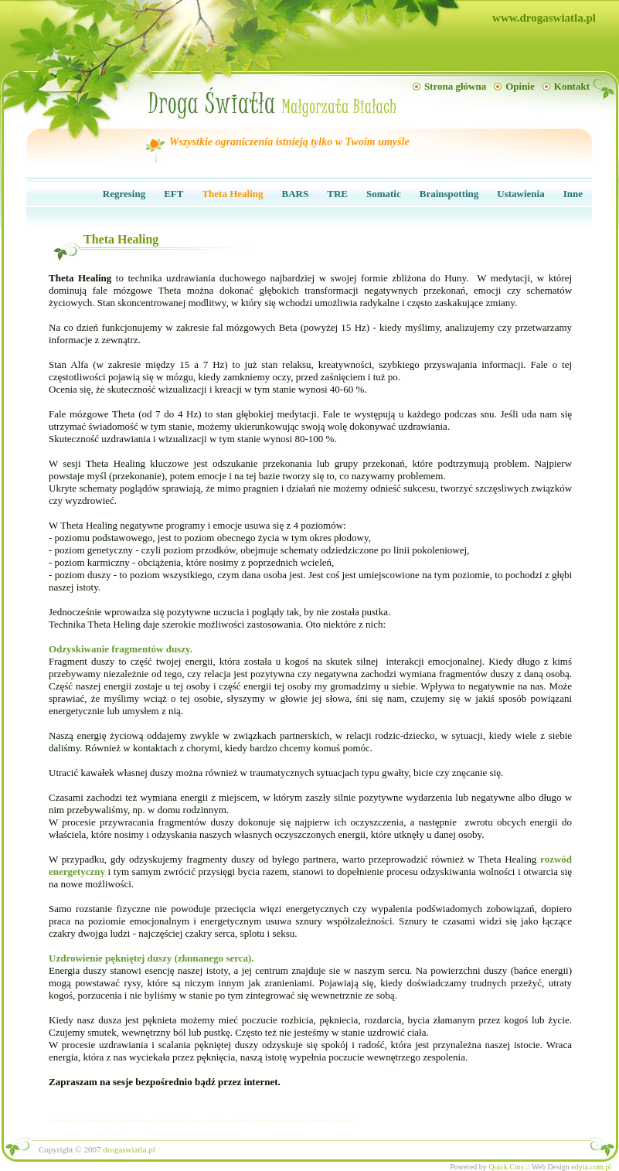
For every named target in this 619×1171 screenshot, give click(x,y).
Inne (573, 193)
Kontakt (572, 86)
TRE (337, 193)
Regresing (124, 193)
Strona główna (455, 86)
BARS (295, 193)
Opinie (520, 86)
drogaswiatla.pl (129, 1149)
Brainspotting (449, 193)
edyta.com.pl (591, 1166)
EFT (173, 193)
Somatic (383, 193)
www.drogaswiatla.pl (544, 18)
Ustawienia (520, 193)
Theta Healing (232, 193)
